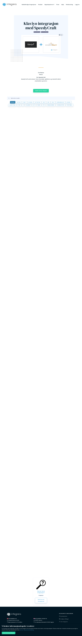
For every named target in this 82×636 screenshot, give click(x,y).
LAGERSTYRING (12, 105)
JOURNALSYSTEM (60, 105)
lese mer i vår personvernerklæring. (26, 629)
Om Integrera (64, 621)
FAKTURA (19, 102)
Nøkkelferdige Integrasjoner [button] (29, 4)
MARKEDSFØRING (50, 105)
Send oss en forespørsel (41, 600)
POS (44, 105)
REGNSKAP (28, 105)
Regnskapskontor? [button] (49, 4)
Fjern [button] (60, 34)
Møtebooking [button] (69, 4)
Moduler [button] (40, 4)
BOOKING (68, 102)
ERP (34, 105)
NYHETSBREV (69, 105)
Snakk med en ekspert (41, 90)
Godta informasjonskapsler (8, 633)
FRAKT (24, 102)
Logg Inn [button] (77, 4)
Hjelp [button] (62, 4)
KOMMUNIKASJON (60, 102)
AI (23, 105)
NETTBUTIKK (37, 102)
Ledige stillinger (64, 619)
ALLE (12, 102)
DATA (53, 102)
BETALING (30, 102)
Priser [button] (57, 4)
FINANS (38, 105)
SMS (48, 102)
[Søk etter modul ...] (42, 98)
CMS (19, 105)
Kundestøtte (63, 616)
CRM (44, 102)
